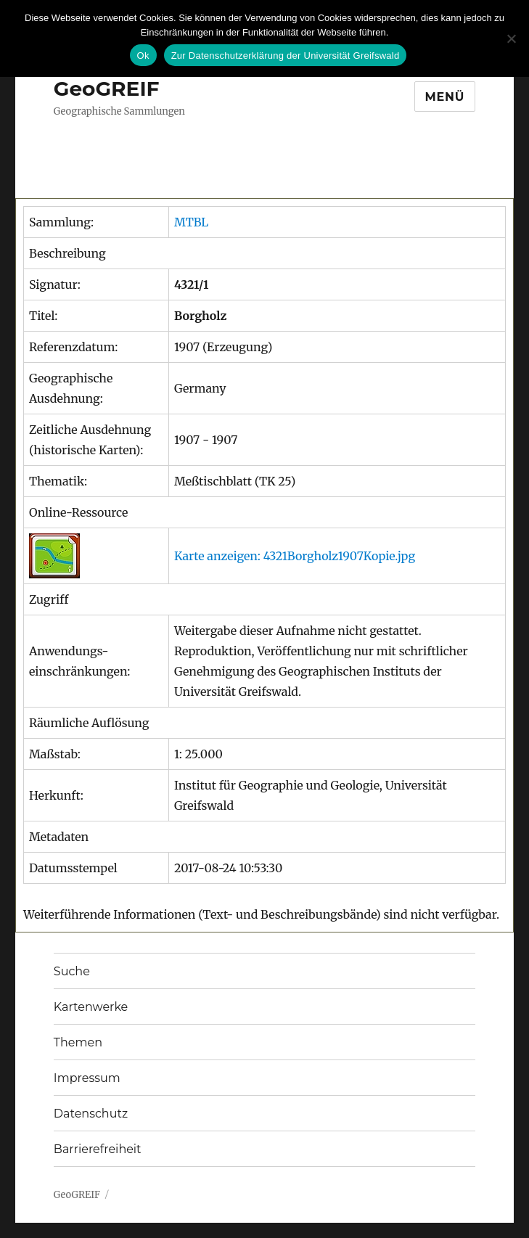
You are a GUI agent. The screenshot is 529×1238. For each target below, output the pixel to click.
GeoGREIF (107, 88)
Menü (445, 97)
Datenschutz (91, 1113)
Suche (72, 971)
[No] (511, 38)
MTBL (191, 222)
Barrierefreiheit (98, 1149)
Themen (78, 1042)
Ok (143, 55)
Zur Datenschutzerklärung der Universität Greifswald (285, 55)
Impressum (87, 1078)
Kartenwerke (91, 1007)
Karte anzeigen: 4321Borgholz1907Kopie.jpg (294, 556)
